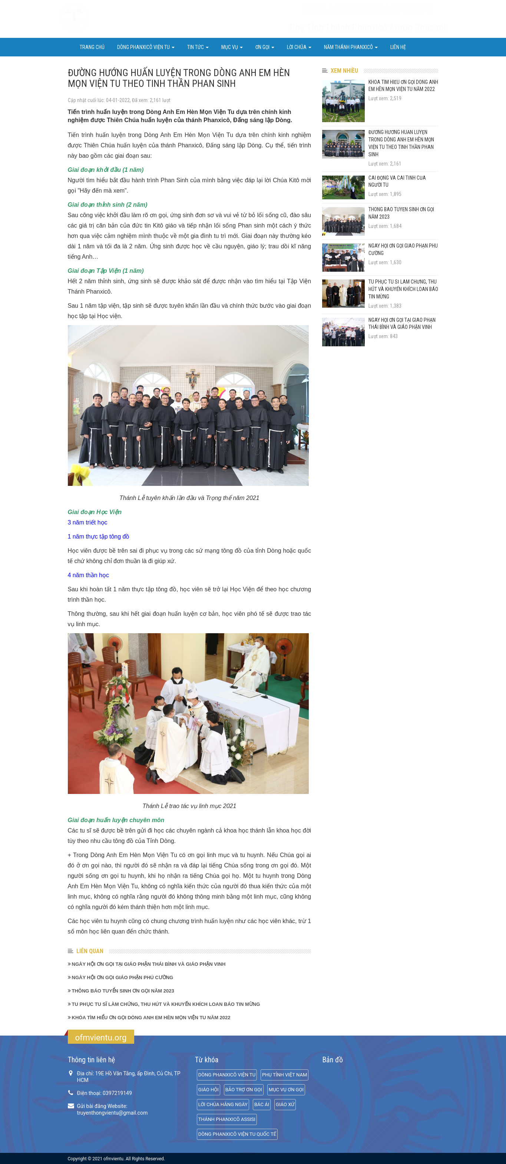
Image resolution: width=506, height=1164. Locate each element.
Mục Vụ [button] (232, 47)
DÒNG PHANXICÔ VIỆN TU (226, 1075)
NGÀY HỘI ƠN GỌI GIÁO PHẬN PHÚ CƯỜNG (122, 977)
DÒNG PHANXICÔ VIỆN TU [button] (146, 47)
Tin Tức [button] (198, 47)
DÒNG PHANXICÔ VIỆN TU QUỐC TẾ (237, 1134)
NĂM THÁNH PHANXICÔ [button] (351, 47)
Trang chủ (92, 47)
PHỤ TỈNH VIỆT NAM (284, 1075)
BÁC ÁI (261, 1104)
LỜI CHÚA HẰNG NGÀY (223, 1104)
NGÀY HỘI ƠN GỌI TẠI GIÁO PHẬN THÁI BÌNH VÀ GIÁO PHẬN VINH (149, 964)
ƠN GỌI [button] (264, 47)
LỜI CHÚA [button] (299, 47)
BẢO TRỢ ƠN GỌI (243, 1089)
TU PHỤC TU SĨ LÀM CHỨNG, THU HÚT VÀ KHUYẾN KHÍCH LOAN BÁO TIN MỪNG (166, 1004)
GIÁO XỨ (285, 1104)
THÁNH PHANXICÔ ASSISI (226, 1119)
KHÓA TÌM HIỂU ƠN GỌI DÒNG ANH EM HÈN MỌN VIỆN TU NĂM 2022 (151, 1017)
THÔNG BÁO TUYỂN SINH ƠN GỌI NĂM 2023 (123, 991)
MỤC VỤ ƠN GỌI (286, 1089)
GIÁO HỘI (208, 1089)
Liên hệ (398, 47)
